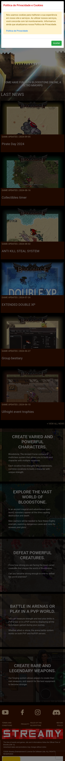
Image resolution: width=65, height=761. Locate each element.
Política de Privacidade (17, 31)
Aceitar (56, 43)
